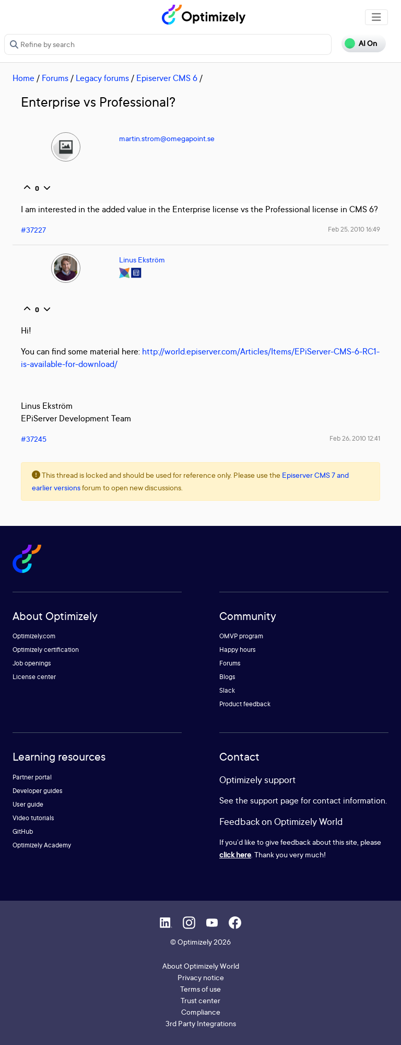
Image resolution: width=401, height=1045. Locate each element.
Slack (227, 690)
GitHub (23, 831)
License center (34, 676)
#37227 (33, 230)
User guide (28, 804)
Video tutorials (33, 817)
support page (274, 800)
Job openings (32, 663)
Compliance (200, 1012)
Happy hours (237, 649)
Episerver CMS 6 (166, 78)
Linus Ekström (142, 260)
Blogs (227, 676)
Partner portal (32, 777)
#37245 (33, 439)
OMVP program (241, 635)
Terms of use (200, 989)
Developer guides (38, 790)
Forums (55, 78)
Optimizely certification (46, 649)
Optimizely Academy (42, 845)
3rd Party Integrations (201, 1023)
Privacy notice (201, 977)
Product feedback (244, 703)
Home (23, 78)
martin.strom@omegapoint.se (167, 138)
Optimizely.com (34, 635)
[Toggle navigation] (376, 17)
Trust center (200, 1000)
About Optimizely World (200, 966)
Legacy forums (102, 78)
